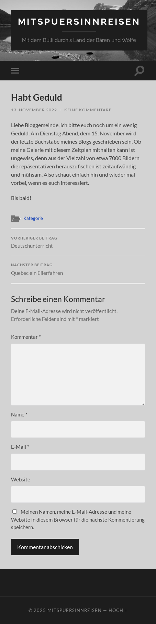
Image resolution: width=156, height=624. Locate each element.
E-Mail (20, 447)
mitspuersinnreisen (79, 21)
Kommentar (26, 337)
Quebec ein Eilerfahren (78, 269)
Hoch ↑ (118, 610)
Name (19, 414)
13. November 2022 (34, 109)
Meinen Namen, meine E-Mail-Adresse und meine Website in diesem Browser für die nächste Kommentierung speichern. (78, 519)
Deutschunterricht (78, 242)
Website (20, 479)
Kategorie (33, 218)
